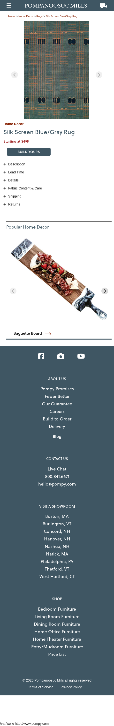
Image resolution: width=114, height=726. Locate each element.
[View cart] (103, 6)
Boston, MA (57, 516)
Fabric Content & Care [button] (24, 188)
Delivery (57, 426)
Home (11, 16)
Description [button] (16, 164)
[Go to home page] (58, 5)
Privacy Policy (71, 687)
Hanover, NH (57, 539)
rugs (39, 16)
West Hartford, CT (57, 576)
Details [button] (13, 180)
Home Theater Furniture (57, 639)
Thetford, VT (57, 569)
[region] (57, 70)
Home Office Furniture (57, 632)
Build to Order (57, 419)
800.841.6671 (57, 476)
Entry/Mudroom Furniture (57, 647)
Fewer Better (57, 396)
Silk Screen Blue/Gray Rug (61, 16)
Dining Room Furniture (57, 624)
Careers (57, 411)
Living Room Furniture (57, 617)
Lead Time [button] (15, 172)
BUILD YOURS (29, 151)
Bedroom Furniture (57, 609)
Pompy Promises (57, 389)
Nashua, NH (57, 546)
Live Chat (57, 469)
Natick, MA (57, 554)
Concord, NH (57, 531)
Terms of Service (40, 687)
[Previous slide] (14, 74)
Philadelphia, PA (57, 561)
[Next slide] (99, 74)
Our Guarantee (57, 404)
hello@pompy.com (57, 484)
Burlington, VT (57, 524)
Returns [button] (13, 204)
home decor (25, 16)
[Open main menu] (9, 4)
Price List (57, 654)
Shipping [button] (14, 196)
